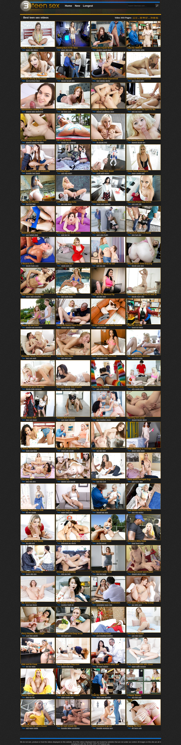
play (100, 450)
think (35, 450)
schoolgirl (37, 296)
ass (136, 111)
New (77, 5)
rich (137, 327)
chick (36, 235)
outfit (102, 173)
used (141, 543)
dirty (34, 481)
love (30, 605)
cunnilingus (106, 111)
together (103, 420)
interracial (64, 543)
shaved (28, 111)
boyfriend (32, 81)
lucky (68, 266)
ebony (36, 50)
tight (105, 142)
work (98, 235)
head (133, 543)
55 (141, 18)
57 (146, 18)
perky (142, 81)
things (35, 605)
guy (144, 142)
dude (33, 389)
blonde (63, 81)
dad (140, 235)
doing (70, 204)
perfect (107, 173)
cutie (67, 450)
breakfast (103, 635)
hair (103, 512)
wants (142, 450)
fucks (33, 266)
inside (66, 296)
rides (102, 235)
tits (62, 111)
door (71, 666)
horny (136, 728)
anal (62, 235)
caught (105, 50)
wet (33, 327)
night (136, 605)
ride (140, 204)
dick (32, 50)
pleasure (106, 389)
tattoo (69, 728)
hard (33, 173)
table (138, 450)
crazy (101, 666)
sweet (38, 173)
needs (63, 266)
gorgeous (72, 142)
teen (98, 81)
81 (157, 18)
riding (33, 111)
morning (107, 204)
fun (69, 235)
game (34, 666)
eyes (68, 666)
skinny (144, 420)
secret (104, 543)
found (134, 327)
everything (38, 327)
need (133, 50)
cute (140, 728)
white (142, 50)
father (141, 327)
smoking (99, 50)
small (98, 173)
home (104, 574)
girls (66, 173)
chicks (108, 420)
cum (62, 173)
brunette (29, 173)
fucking (105, 666)
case (106, 512)
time (104, 450)
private (71, 450)
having (138, 50)
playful (108, 81)
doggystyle (39, 111)
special (72, 481)
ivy (71, 266)
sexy (142, 266)
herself (68, 81)
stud (104, 327)
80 (154, 18)
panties (102, 81)
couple (138, 173)
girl (133, 728)
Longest (88, 5)
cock (70, 50)
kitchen (63, 481)
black (38, 81)
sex (62, 204)
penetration (100, 605)
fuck (27, 204)
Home (68, 5)
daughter (108, 697)
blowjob (134, 142)
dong (109, 50)
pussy (28, 50)
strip (73, 81)
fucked (137, 81)
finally (106, 235)
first (30, 204)
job (98, 543)
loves (65, 111)
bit (73, 605)
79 (151, 18)
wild (29, 543)
